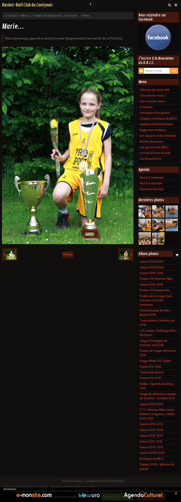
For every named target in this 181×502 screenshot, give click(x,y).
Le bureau (146, 107)
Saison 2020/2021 (152, 261)
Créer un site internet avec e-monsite (25, 486)
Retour (67, 254)
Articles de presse (151, 141)
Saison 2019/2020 (152, 267)
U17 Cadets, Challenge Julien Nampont (158, 333)
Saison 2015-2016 (151, 273)
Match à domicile (151, 183)
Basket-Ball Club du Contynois (27, 5)
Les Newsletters (150, 159)
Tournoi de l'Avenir (151, 372)
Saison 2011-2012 (151, 441)
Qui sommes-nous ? (153, 101)
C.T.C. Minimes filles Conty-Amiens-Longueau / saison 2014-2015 (157, 414)
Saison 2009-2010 (152, 453)
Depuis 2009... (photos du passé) (157, 466)
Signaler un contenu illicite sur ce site (72, 486)
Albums (25, 15)
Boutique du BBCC (152, 459)
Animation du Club (152, 189)
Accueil (12, 15)
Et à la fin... (72, 15)
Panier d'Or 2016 (150, 367)
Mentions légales (72, 480)
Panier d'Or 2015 (150, 378)
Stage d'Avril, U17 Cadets (156, 361)
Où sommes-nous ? (153, 95)
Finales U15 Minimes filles (156, 279)
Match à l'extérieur (152, 177)
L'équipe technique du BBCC (158, 118)
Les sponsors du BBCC (154, 147)
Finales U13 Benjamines (48, 15)
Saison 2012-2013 (151, 435)
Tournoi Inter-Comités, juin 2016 (157, 323)
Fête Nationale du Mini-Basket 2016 (155, 313)
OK (174, 71)
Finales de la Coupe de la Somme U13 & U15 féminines (156, 300)
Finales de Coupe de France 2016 (158, 353)
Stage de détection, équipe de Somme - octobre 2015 (158, 396)
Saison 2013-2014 (151, 430)
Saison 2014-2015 (151, 404)
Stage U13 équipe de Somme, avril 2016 (153, 343)
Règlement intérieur (153, 130)
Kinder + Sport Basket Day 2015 (157, 386)
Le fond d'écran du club (155, 153)
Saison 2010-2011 (151, 447)
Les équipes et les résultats (158, 136)
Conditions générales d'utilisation (104, 480)
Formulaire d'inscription (155, 113)
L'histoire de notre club (154, 90)
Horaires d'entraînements (157, 124)
